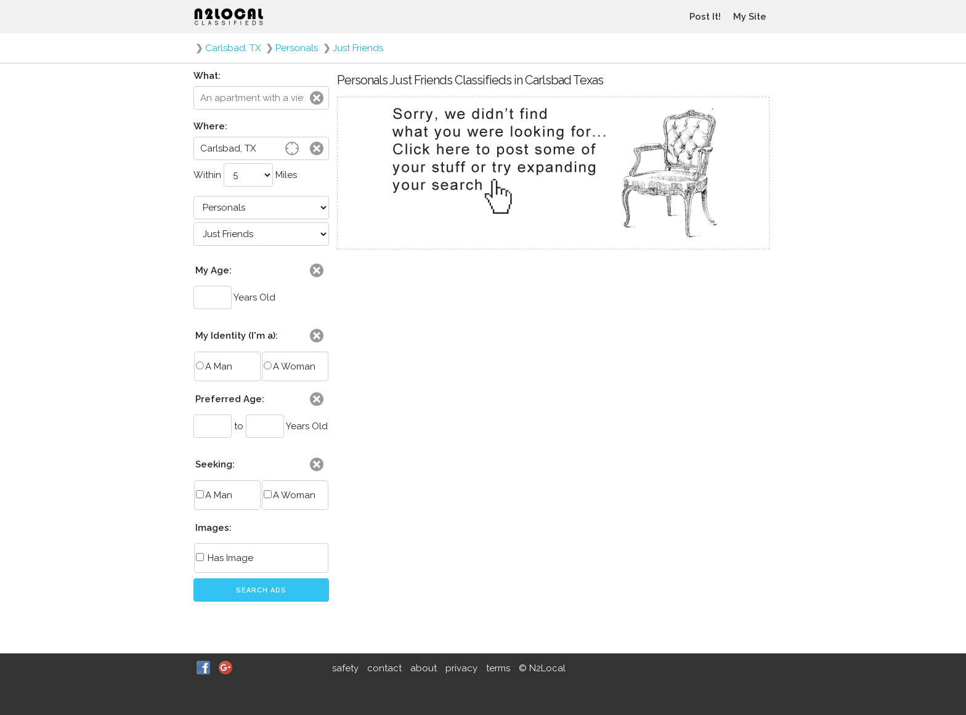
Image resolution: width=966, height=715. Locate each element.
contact (384, 668)
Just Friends (358, 48)
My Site (749, 16)
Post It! (705, 16)
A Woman (289, 366)
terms (498, 668)
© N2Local (542, 668)
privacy (461, 668)
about (423, 668)
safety (345, 668)
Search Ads (261, 590)
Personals (296, 48)
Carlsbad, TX (233, 48)
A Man (214, 366)
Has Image (224, 558)
